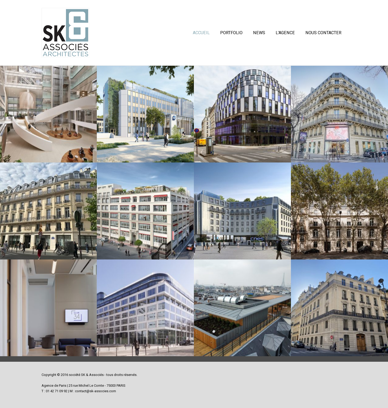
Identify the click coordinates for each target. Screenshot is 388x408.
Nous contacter (323, 33)
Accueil (201, 33)
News (259, 33)
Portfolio (231, 33)
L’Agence (285, 33)
